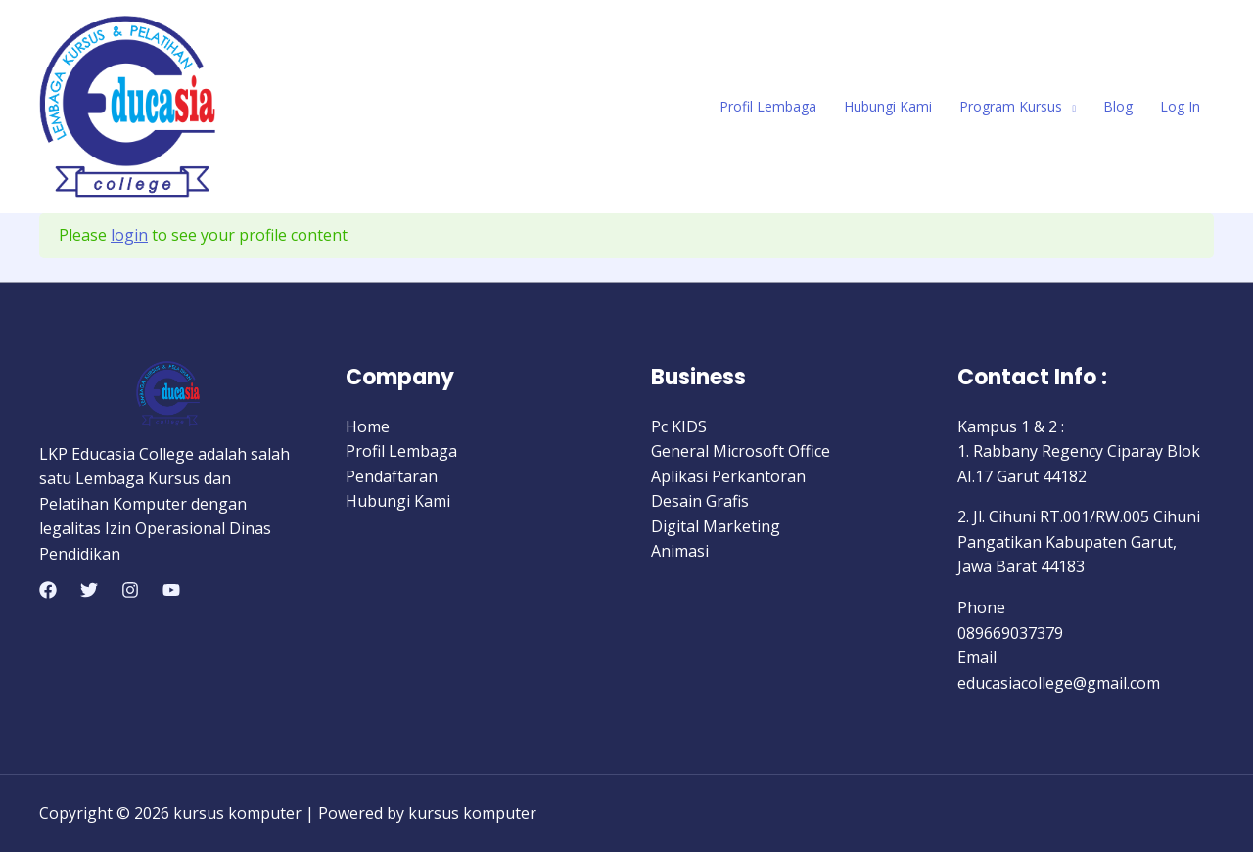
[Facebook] (48, 590)
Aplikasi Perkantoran (728, 476)
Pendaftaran (392, 476)
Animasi (680, 550)
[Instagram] (130, 590)
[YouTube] (171, 590)
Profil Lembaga (767, 106)
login (129, 235)
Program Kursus (1010, 106)
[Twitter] (89, 590)
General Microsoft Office (740, 451)
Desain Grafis (700, 501)
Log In (1180, 106)
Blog (1118, 106)
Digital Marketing (715, 526)
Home (368, 426)
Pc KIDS (679, 426)
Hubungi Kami (888, 106)
